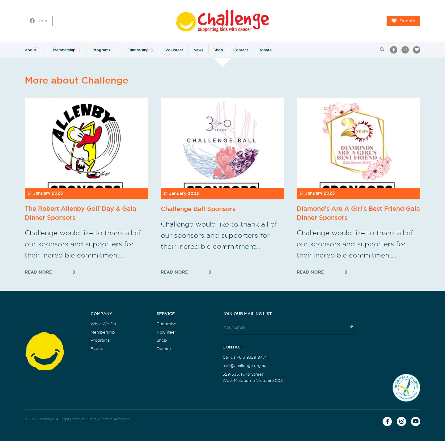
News (198, 50)
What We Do (103, 324)
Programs (101, 50)
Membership (64, 50)
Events (97, 349)
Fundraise (166, 324)
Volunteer (174, 50)
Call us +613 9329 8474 (245, 357)
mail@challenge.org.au (244, 366)
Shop (218, 50)
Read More (38, 272)
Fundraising (138, 50)
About (30, 50)
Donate (403, 21)
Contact (240, 50)
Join (38, 21)
